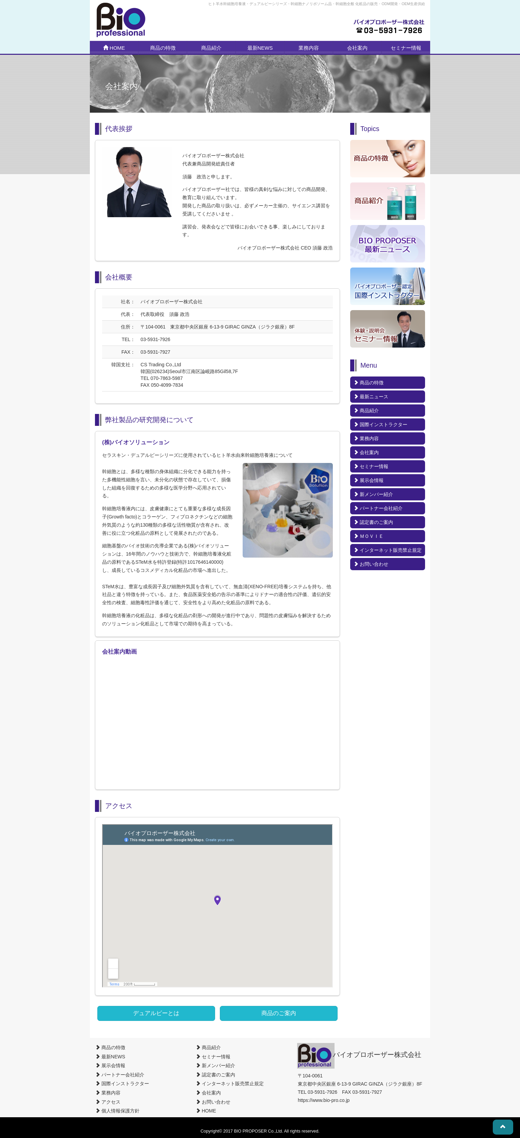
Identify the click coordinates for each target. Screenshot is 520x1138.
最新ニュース (371, 396)
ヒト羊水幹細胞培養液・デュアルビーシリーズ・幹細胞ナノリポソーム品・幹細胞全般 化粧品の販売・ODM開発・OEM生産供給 (316, 4)
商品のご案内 (278, 1013)
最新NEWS (260, 48)
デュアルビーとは (156, 1013)
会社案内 (357, 48)
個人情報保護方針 (117, 1110)
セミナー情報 (406, 48)
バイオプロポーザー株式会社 (377, 1054)
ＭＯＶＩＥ (369, 536)
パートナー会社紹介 (378, 508)
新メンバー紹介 (373, 494)
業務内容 (308, 48)
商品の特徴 (163, 48)
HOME (114, 48)
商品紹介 (211, 48)
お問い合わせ (371, 564)
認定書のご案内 (373, 522)
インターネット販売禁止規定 (388, 550)
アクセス (107, 1102)
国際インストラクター (380, 424)
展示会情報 (369, 480)
